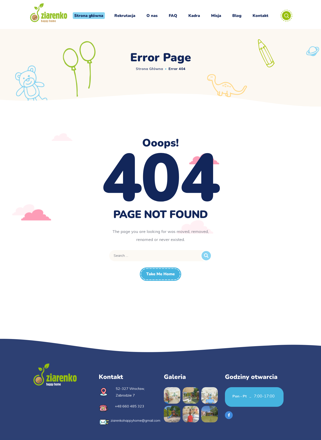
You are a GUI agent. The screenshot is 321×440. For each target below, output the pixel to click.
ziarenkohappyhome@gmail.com (135, 420)
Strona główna (149, 68)
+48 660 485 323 (129, 406)
